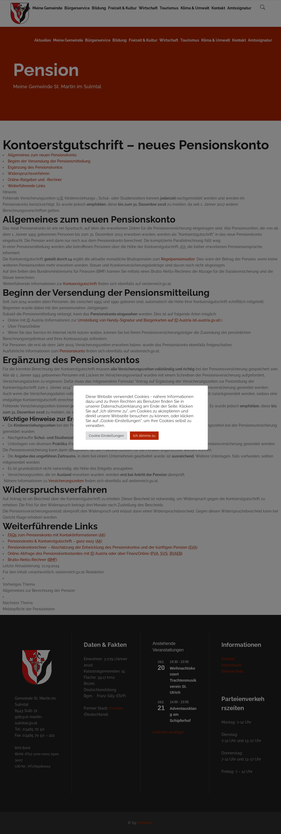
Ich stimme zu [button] (144, 438)
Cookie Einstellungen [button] (106, 438)
